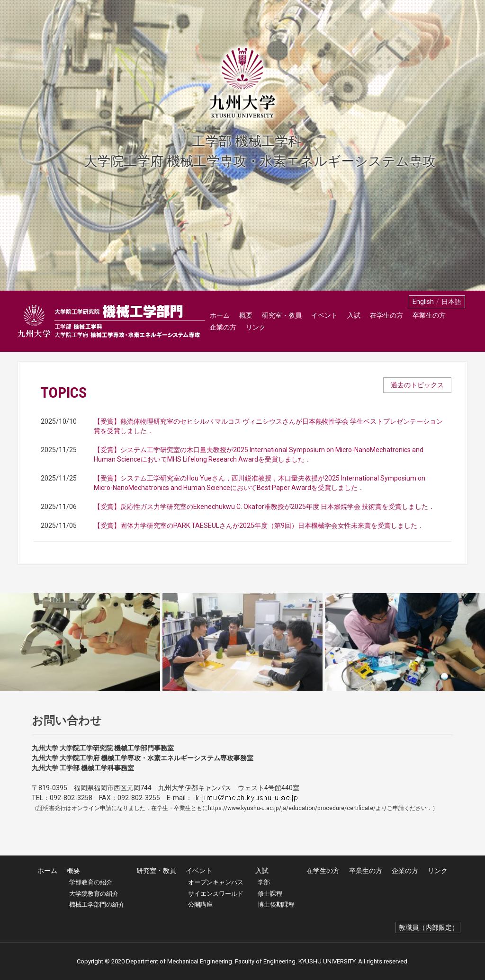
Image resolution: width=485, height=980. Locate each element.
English (423, 301)
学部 (264, 882)
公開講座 (200, 904)
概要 (245, 315)
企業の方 (223, 327)
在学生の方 (386, 315)
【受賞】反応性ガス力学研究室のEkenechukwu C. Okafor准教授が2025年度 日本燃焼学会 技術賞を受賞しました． (264, 506)
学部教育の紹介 (90, 882)
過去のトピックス (417, 385)
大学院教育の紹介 (93, 893)
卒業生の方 (429, 315)
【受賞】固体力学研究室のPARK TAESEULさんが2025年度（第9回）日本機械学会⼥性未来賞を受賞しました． (259, 525)
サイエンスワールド (215, 893)
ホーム (220, 315)
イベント (324, 315)
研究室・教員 (282, 315)
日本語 (451, 301)
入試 (353, 315)
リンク (256, 327)
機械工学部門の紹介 (97, 904)
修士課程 (270, 893)
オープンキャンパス (215, 882)
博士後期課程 (276, 904)
